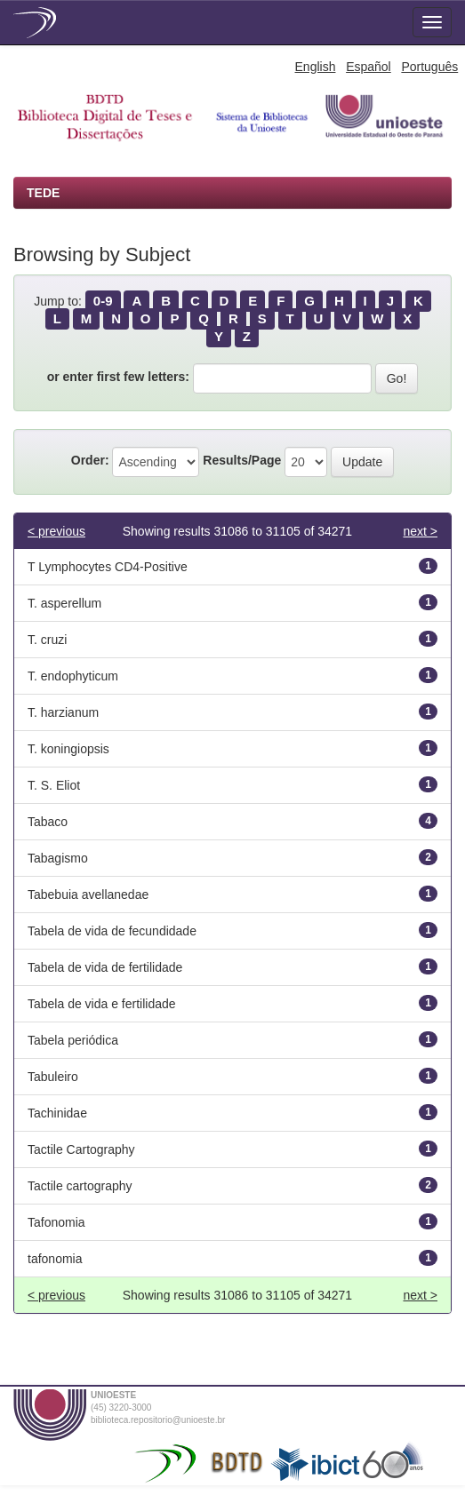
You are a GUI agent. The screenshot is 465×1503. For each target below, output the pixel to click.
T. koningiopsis (68, 749)
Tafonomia (56, 1222)
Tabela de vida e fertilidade (102, 1004)
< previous (56, 531)
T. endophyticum (73, 676)
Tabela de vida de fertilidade (105, 967)
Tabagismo (58, 858)
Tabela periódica (73, 1040)
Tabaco (48, 822)
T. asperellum (64, 603)
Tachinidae (57, 1113)
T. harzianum (63, 712)
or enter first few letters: (118, 377)
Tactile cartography (80, 1186)
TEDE (43, 193)
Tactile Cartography (81, 1149)
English (315, 67)
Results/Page (242, 460)
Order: (90, 460)
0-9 (103, 300)
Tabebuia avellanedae (88, 894)
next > (420, 531)
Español (368, 67)
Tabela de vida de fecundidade (112, 931)
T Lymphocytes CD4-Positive (108, 567)
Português (429, 67)
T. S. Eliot (54, 785)
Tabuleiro (53, 1077)
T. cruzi (47, 639)
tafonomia (55, 1259)
